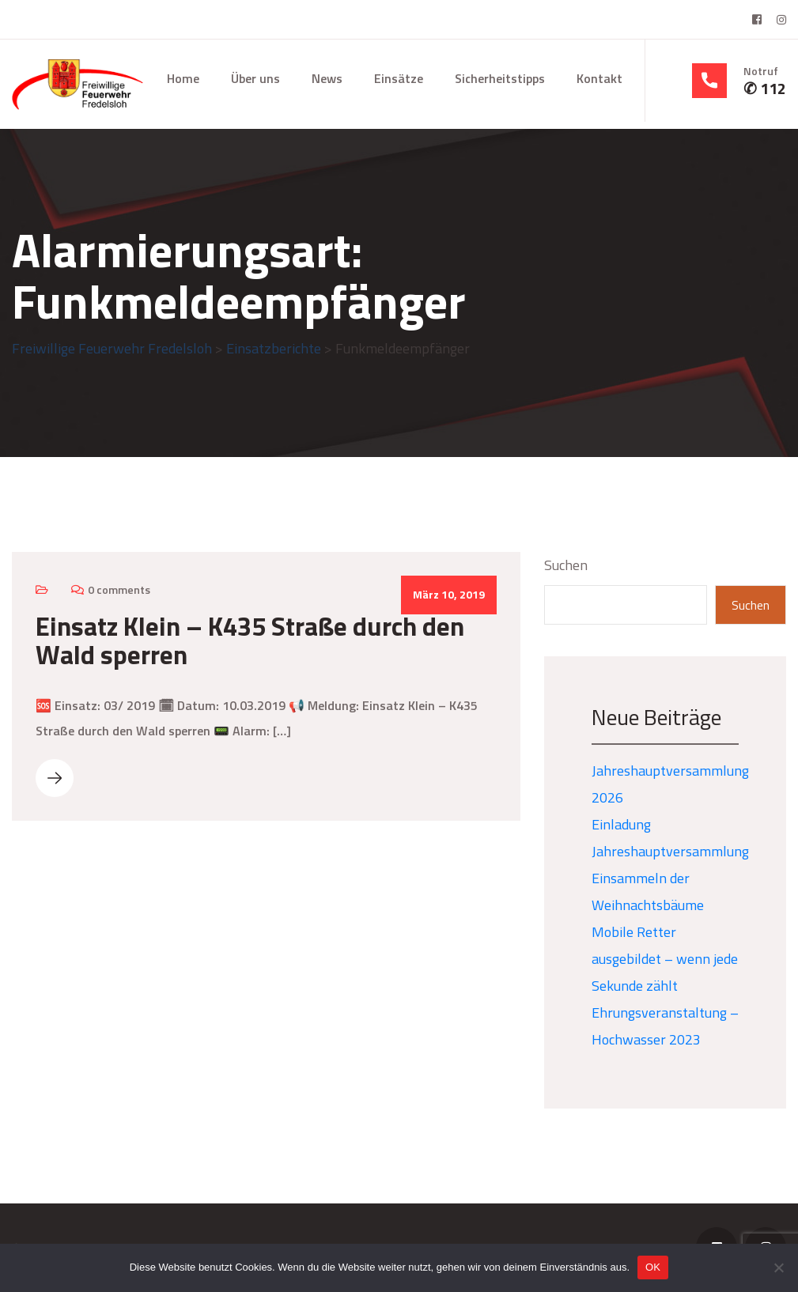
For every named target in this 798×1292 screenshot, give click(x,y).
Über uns (255, 78)
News (327, 78)
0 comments (119, 589)
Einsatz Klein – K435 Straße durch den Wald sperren (250, 640)
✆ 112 (764, 88)
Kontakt (599, 78)
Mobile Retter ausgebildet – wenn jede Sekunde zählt (665, 958)
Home (183, 78)
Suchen (566, 565)
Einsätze (398, 78)
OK (652, 1267)
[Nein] (778, 1267)
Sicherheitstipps (500, 78)
